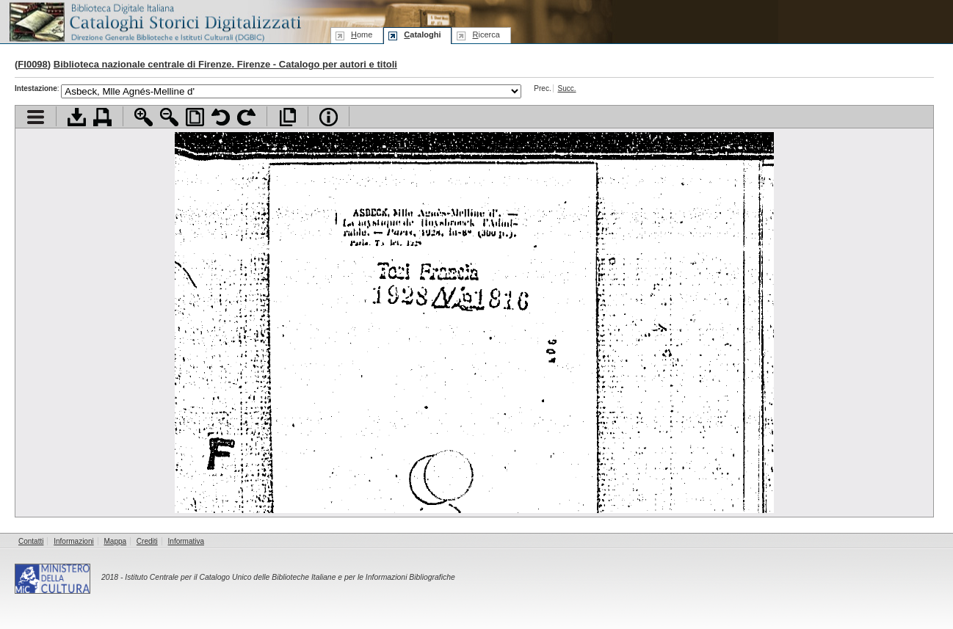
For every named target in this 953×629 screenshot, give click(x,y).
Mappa (115, 541)
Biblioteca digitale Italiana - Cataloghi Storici (154, 21)
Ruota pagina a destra (246, 117)
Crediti (147, 541)
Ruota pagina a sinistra (220, 117)
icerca (485, 34)
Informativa (186, 541)
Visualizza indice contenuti (35, 117)
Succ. (566, 88)
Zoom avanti (143, 117)
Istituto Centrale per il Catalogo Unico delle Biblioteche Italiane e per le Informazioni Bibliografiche (289, 577)
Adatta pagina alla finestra (195, 117)
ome (361, 34)
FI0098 (32, 64)
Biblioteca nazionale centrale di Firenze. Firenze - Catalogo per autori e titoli (225, 64)
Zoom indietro (169, 117)
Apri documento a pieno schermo (287, 117)
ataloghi (422, 34)
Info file (328, 117)
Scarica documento (77, 117)
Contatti (30, 541)
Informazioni (73, 541)
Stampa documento (102, 117)
